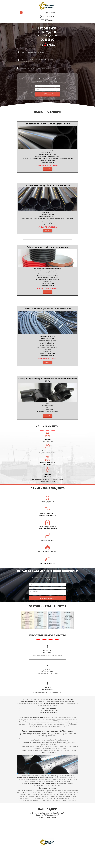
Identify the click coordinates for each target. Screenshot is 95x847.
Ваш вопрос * (47, 592)
